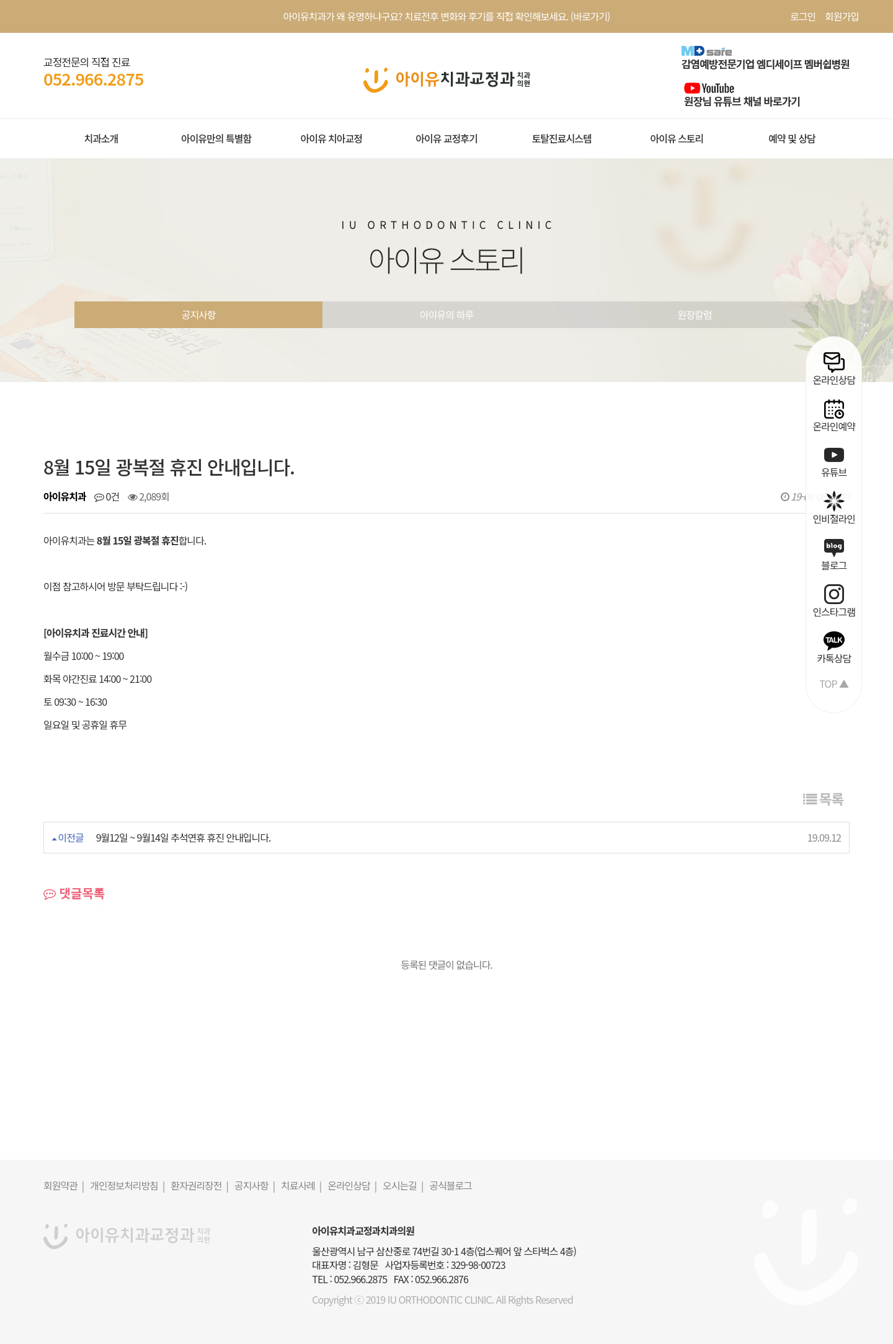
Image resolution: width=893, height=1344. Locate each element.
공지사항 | (254, 1185)
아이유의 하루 (446, 314)
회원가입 (842, 16)
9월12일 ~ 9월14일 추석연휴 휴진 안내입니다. (183, 837)
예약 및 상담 (791, 138)
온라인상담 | (351, 1185)
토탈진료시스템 (562, 138)
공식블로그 (450, 1185)
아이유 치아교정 (331, 138)
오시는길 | (403, 1185)
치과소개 (101, 138)
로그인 (802, 16)
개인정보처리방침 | (127, 1185)
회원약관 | (63, 1185)
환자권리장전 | (199, 1185)
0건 (106, 496)
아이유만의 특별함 (216, 138)
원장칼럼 (695, 314)
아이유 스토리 (676, 138)
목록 (823, 798)
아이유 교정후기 (446, 138)
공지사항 (199, 314)
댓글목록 (74, 893)
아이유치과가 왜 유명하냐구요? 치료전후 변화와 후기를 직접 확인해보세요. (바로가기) (446, 16)
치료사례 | (301, 1185)
